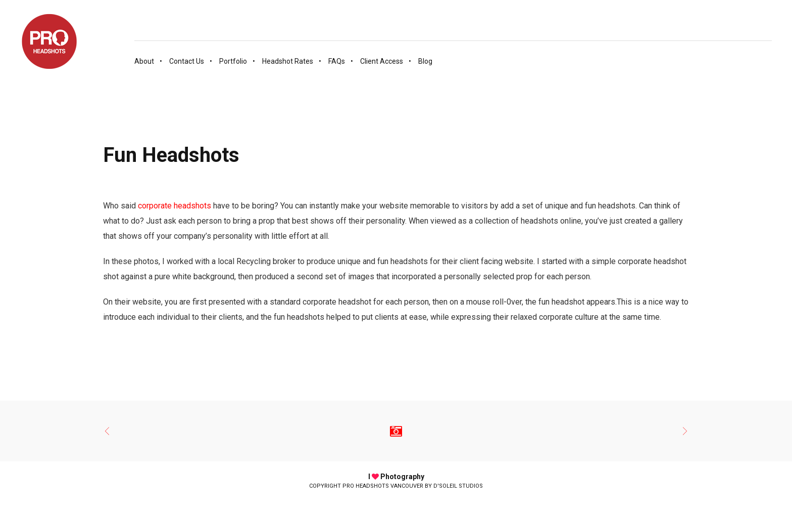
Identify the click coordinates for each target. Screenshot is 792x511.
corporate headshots (174, 205)
